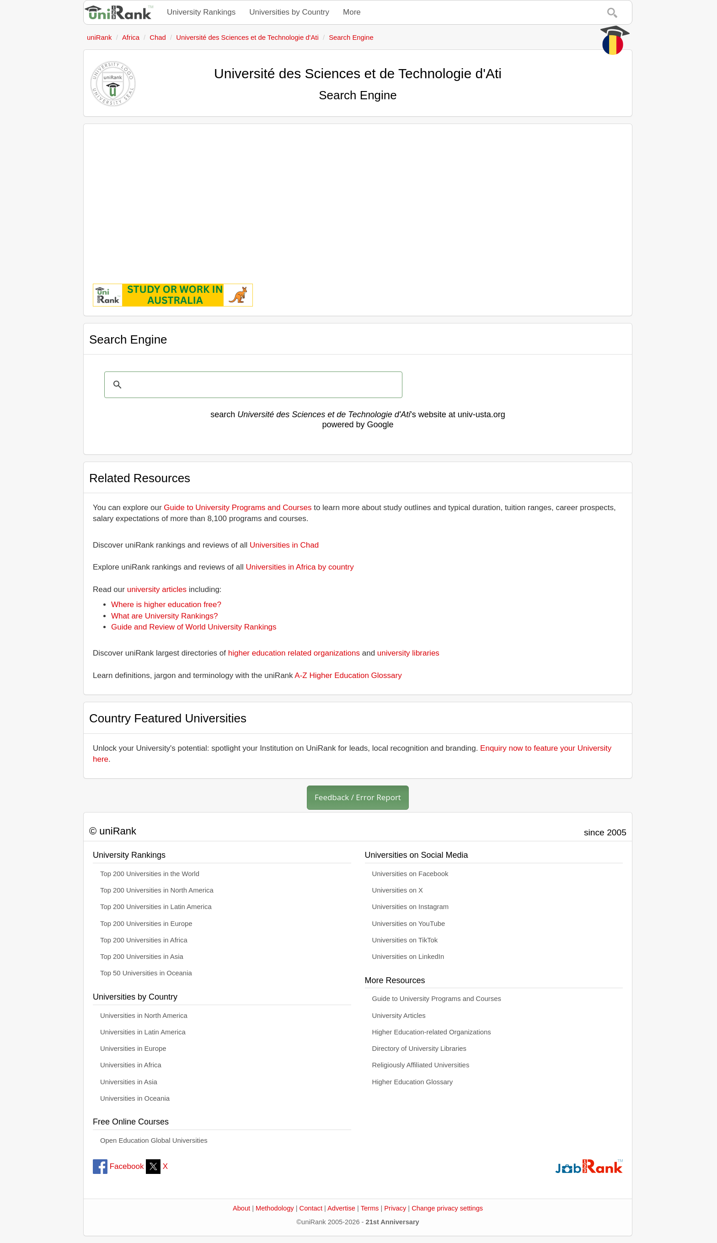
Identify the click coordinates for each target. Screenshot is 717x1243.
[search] (252, 384)
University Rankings (201, 12)
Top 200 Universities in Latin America (156, 906)
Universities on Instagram (410, 906)
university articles (157, 589)
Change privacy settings (447, 1208)
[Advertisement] (358, 197)
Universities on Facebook (410, 873)
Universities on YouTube (408, 923)
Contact (311, 1208)
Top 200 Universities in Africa (143, 940)
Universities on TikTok (405, 940)
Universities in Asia (128, 1082)
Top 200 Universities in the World (149, 873)
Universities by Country (289, 12)
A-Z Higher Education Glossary (347, 675)
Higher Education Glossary (412, 1082)
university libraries (408, 653)
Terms (370, 1208)
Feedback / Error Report (358, 797)
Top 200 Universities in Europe (146, 923)
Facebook (118, 1166)
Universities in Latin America (143, 1032)
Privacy (395, 1208)
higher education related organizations (294, 653)
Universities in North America (143, 1015)
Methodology (275, 1208)
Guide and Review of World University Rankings (194, 627)
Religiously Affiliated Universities (421, 1065)
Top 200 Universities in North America (157, 890)
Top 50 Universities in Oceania (146, 973)
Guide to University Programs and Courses (237, 507)
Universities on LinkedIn (408, 956)
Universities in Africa (130, 1065)
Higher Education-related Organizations (431, 1032)
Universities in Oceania (135, 1098)
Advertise (341, 1208)
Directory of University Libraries (419, 1048)
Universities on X (397, 890)
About (241, 1208)
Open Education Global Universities (154, 1140)
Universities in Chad (284, 545)
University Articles (399, 1015)
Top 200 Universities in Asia (141, 956)
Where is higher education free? (166, 604)
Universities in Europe (133, 1048)
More (352, 12)
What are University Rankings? (164, 616)
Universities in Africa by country (300, 567)
